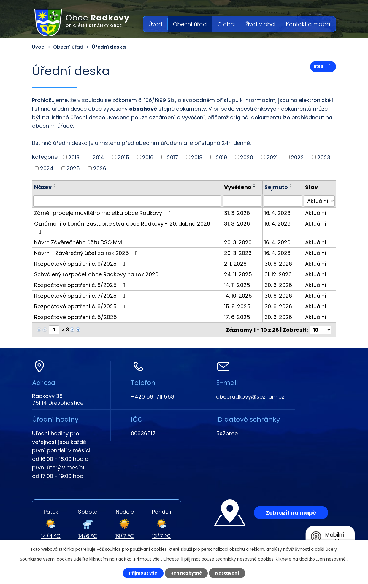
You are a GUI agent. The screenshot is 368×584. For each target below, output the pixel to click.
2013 (74, 157)
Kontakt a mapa (308, 24)
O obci (226, 24)
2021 (272, 157)
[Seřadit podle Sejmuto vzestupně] (291, 184)
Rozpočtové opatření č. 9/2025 (81, 263)
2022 (297, 157)
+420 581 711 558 (152, 396)
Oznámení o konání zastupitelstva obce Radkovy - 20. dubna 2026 (122, 227)
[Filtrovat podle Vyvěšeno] (243, 201)
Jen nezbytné (186, 573)
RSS (323, 66)
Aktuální (315, 213)
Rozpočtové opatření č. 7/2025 (81, 295)
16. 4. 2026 (278, 213)
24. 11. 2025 (239, 274)
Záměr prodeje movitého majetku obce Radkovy (103, 213)
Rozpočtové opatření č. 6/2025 (81, 306)
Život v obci (260, 24)
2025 (73, 168)
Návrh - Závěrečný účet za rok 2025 (87, 253)
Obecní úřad (190, 24)
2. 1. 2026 (236, 263)
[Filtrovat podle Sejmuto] (283, 201)
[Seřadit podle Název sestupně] (55, 186)
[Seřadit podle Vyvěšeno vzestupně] (255, 184)
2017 (172, 157)
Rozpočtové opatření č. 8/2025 (81, 285)
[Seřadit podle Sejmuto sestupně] (291, 186)
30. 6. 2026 (279, 263)
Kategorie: (45, 157)
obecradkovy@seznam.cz (250, 396)
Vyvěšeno (238, 187)
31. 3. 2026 (237, 213)
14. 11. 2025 (238, 285)
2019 (221, 157)
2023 (323, 157)
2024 (46, 168)
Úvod (155, 24)
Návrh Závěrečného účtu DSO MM (83, 242)
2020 (246, 157)
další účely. (326, 549)
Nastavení (227, 573)
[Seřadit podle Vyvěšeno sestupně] (255, 186)
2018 (196, 157)
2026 (99, 168)
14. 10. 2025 (239, 295)
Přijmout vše (143, 573)
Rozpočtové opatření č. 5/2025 (75, 317)
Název (43, 187)
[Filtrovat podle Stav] (319, 201)
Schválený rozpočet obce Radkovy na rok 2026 (101, 274)
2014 (98, 157)
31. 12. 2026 (278, 274)
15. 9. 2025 (238, 306)
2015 (123, 157)
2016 (147, 157)
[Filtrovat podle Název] (127, 201)
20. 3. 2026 (238, 242)
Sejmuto (276, 187)
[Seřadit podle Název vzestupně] (55, 184)
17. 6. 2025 (238, 317)
